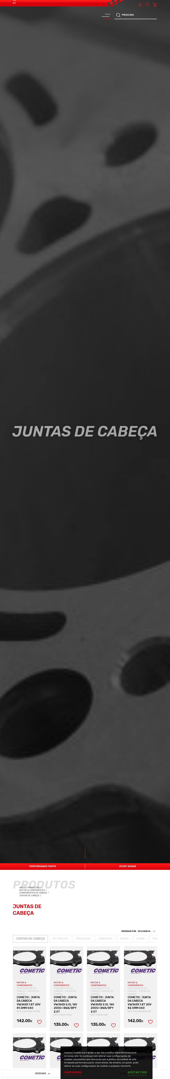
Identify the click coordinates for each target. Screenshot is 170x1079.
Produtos (34, 887)
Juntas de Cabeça (30, 895)
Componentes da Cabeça (34, 893)
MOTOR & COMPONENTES (25, 984)
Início (23, 887)
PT (14, 3)
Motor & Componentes (33, 890)
